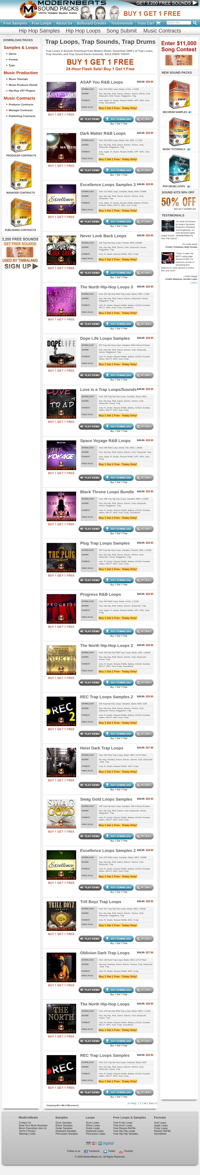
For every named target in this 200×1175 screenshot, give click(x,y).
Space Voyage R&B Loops (105, 440)
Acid (101, 100)
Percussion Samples (67, 1133)
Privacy (32, 1131)
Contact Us (25, 1122)
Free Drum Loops (122, 1125)
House (117, 96)
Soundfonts (110, 103)
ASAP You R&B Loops (101, 82)
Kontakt (102, 205)
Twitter (109, 1151)
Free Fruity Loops (122, 1122)
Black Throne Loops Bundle (107, 492)
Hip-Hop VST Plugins (22, 90)
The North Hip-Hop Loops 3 (106, 287)
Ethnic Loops (93, 1125)
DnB (111, 96)
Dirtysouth (103, 96)
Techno (135, 93)
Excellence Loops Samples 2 (108, 850)
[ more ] (193, 282)
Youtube (126, 1151)
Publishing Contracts (22, 116)
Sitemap (23, 1133)
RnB (114, 93)
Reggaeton (126, 96)
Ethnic (142, 93)
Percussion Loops (95, 1133)
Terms (22, 1131)
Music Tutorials (18, 79)
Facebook (92, 1151)
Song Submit (121, 31)
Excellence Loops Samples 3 (108, 184)
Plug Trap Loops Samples (105, 543)
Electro (127, 93)
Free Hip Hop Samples (125, 1133)
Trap (134, 96)
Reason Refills (126, 100)
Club (148, 93)
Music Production (21, 72)
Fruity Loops (161, 1128)
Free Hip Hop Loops (124, 1131)
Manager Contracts (21, 110)
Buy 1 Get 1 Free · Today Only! (118, 108)
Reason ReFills (162, 1131)
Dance (120, 93)
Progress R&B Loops (100, 594)
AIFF (136, 100)
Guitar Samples (64, 1128)
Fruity (101, 103)
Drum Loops (92, 1122)
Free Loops (42, 23)
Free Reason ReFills (124, 1128)
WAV (142, 100)
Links (33, 1133)
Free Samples (15, 23)
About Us (64, 23)
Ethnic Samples (64, 1125)
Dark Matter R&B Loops (103, 133)
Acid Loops (160, 1122)
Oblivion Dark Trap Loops (105, 953)
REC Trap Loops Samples (105, 1055)
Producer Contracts (21, 104)
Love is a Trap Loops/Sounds (108, 389)
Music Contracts (162, 31)
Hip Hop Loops (83, 31)
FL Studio (114, 100)
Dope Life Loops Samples (105, 338)
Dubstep (111, 759)
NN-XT (117, 205)
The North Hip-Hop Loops (105, 1004)
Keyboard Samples (66, 1131)
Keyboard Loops (95, 1131)
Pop (100, 93)
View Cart (149, 23)
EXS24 (145, 203)
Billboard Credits (91, 23)
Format (13, 59)
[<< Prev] (132, 1103)
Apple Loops (161, 1125)
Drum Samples (64, 1122)
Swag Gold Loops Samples (106, 799)
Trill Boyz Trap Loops (100, 901)
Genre (12, 53)
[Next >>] (153, 1103)
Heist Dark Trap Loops (101, 748)
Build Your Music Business (33, 1125)
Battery (137, 203)
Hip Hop (107, 93)
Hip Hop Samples (39, 31)
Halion (109, 205)
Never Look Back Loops (103, 236)
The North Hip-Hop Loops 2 (106, 645)
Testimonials (122, 23)
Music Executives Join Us (32, 1128)
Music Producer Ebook (23, 84)
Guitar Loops (93, 1128)
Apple (106, 100)
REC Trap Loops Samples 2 (106, 697)
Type (12, 65)
